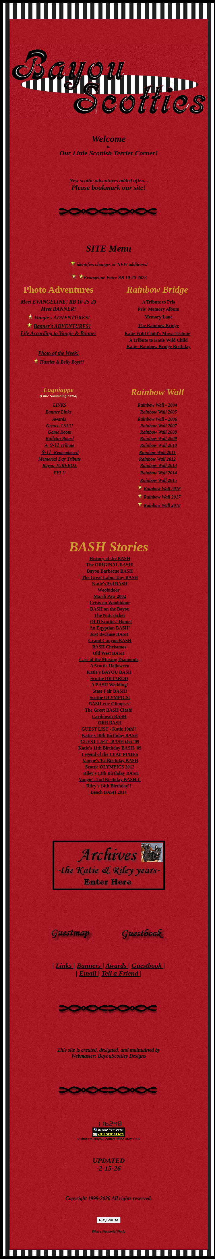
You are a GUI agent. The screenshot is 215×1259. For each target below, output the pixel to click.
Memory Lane (159, 316)
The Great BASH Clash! (108, 710)
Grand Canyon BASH (109, 640)
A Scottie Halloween (109, 665)
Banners (89, 965)
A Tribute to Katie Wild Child (158, 340)
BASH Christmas (109, 646)
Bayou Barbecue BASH (110, 571)
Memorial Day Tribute (59, 459)
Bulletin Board (60, 438)
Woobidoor (108, 590)
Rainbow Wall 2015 (158, 480)
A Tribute (59, 445)
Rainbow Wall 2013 (158, 465)
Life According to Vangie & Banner (58, 333)
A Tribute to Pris (158, 302)
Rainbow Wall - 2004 (157, 405)
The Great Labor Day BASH (110, 577)
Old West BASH (109, 653)
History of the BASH (110, 558)
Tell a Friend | (121, 973)
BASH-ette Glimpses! (110, 703)
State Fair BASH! (109, 691)
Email (88, 973)
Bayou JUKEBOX (59, 465)
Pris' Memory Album (158, 309)
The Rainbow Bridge (158, 325)
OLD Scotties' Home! (111, 621)
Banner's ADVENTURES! (62, 326)
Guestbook (147, 965)
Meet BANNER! (58, 309)
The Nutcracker (109, 615)
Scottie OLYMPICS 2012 (109, 766)
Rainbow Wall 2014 (158, 472)
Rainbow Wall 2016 (162, 488)
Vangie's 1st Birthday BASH (110, 760)
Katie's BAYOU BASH (109, 672)
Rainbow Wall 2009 (158, 438)
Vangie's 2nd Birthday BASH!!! (110, 779)
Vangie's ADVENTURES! (62, 317)
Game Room (59, 432)
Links (64, 965)
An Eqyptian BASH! (110, 627)
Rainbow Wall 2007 (158, 425)
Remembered (60, 452)
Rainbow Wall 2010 (158, 445)
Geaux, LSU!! (59, 425)
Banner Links (58, 412)
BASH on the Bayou (109, 609)
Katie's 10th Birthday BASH (110, 735)
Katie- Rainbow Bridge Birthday (158, 346)
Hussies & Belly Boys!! (62, 362)
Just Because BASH (109, 634)
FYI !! (59, 472)
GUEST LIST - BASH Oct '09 (109, 741)
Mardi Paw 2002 (110, 596)
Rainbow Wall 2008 (158, 432)
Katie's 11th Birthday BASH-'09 (109, 748)
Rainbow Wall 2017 (162, 497)
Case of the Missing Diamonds (108, 659)
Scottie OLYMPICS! (110, 697)
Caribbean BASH (109, 716)
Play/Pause (108, 1220)
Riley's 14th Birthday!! (108, 785)
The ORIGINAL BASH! (109, 564)
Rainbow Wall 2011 (157, 452)
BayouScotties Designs (122, 1056)
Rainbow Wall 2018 (162, 505)
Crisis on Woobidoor (110, 602)
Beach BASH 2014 (109, 792)
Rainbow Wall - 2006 (157, 419)
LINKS (59, 405)
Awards (59, 419)
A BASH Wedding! (109, 684)
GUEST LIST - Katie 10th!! (109, 729)
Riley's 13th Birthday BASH (111, 773)
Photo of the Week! (58, 353)
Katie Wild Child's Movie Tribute (157, 333)
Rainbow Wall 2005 (158, 412)
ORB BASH (109, 722)
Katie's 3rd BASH (110, 583)
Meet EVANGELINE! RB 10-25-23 (58, 302)
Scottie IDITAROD (109, 678)
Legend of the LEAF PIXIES (110, 754)
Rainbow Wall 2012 (157, 459)
